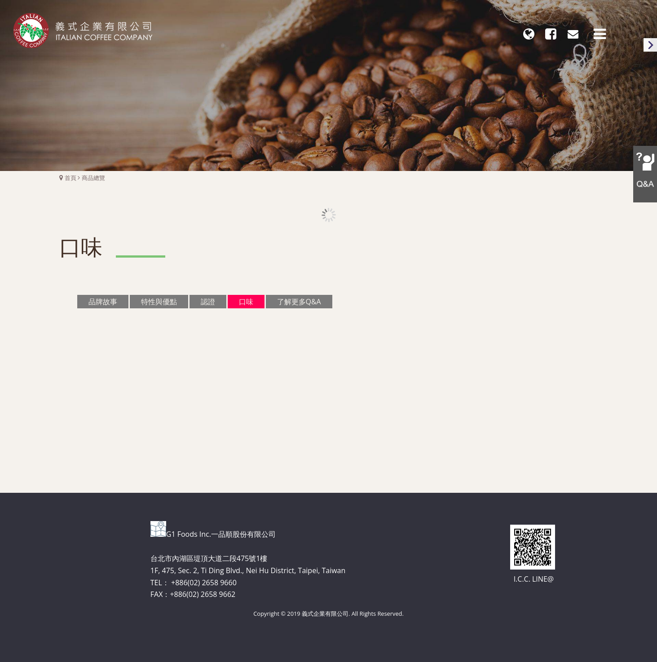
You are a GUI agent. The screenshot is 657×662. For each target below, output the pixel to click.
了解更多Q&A (299, 301)
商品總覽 (93, 178)
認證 (208, 301)
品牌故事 (102, 301)
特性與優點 (159, 301)
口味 (246, 301)
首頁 (70, 178)
